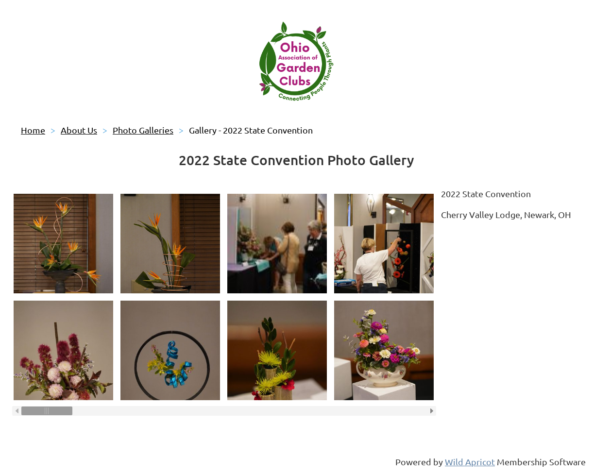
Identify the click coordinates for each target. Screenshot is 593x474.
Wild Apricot (470, 462)
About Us (79, 130)
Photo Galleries (143, 130)
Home (33, 130)
